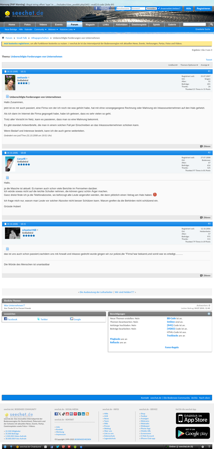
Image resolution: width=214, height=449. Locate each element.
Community (39, 29)
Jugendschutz (110, 438)
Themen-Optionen (188, 65)
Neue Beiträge (11, 29)
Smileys (171, 321)
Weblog (107, 428)
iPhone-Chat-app (148, 438)
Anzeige (204, 65)
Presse (107, 426)
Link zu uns (108, 433)
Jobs (58, 427)
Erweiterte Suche (203, 29)
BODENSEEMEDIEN (83, 439)
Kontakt (145, 397)
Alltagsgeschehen (40, 37)
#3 (209, 223)
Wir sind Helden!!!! (124, 292)
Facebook (12, 319)
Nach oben (204, 397)
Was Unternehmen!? (14, 305)
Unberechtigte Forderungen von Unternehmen (36, 56)
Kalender (28, 29)
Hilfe (188, 8)
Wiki (106, 423)
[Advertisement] (107, 373)
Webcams (145, 421)
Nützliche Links (66, 29)
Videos (43, 24)
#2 (209, 152)
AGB (106, 416)
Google (77, 319)
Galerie (172, 24)
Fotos (27, 24)
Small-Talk (22, 37)
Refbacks (114, 342)
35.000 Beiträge (12, 433)
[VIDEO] (171, 328)
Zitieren (205, 146)
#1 (209, 71)
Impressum (61, 434)
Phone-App (145, 428)
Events (58, 24)
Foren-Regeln (172, 347)
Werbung (60, 432)
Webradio (145, 423)
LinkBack (172, 65)
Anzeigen (145, 418)
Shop (143, 413)
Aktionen (52, 29)
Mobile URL (146, 431)
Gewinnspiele (139, 24)
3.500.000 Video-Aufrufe (15, 436)
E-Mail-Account (147, 436)
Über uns (108, 431)
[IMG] (170, 325)
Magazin (90, 24)
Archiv (194, 397)
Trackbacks (172, 335)
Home (12, 24)
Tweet (209, 59)
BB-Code (171, 318)
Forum (74, 24)
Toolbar (144, 416)
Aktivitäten (121, 24)
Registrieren (203, 8)
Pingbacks (115, 339)
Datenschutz (109, 436)
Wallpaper (145, 426)
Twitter (44, 319)
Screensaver (146, 433)
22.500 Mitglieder (13, 431)
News (106, 418)
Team (106, 421)
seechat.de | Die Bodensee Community (170, 397)
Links (106, 24)
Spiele (156, 24)
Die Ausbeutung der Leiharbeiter (96, 292)
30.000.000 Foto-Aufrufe (15, 438)
